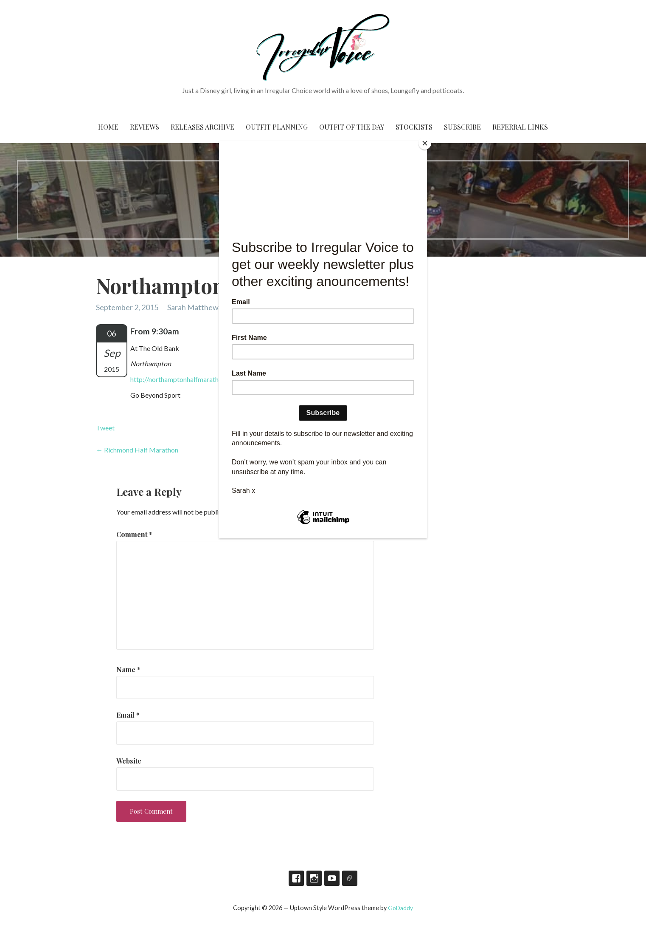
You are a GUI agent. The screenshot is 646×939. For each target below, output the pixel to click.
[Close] (424, 143)
